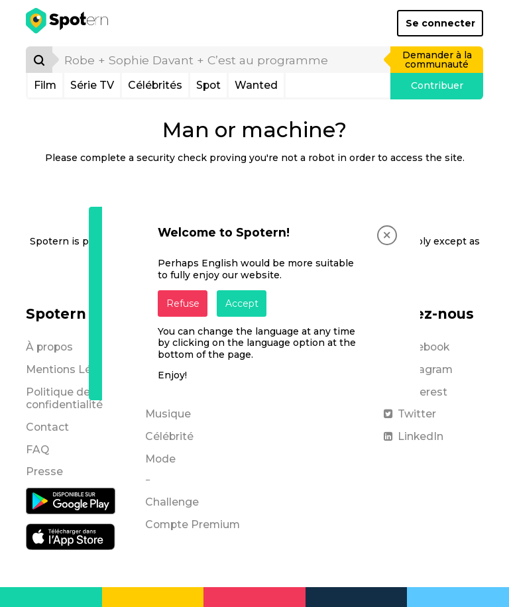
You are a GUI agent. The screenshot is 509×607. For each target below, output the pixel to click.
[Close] (387, 235)
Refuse (182, 303)
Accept (241, 303)
